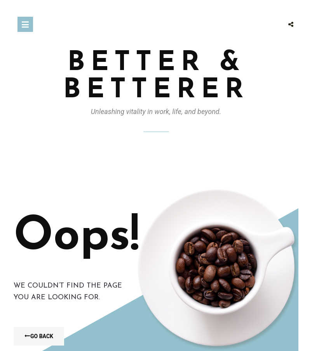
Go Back (38, 336)
